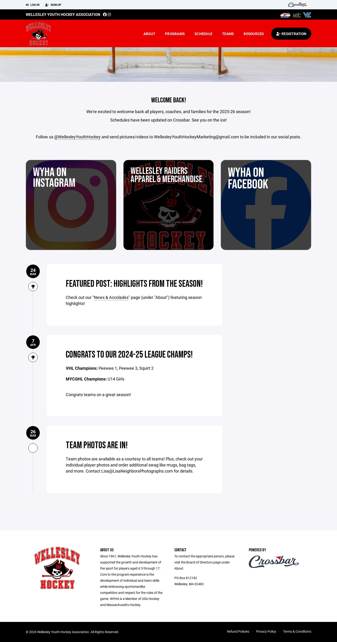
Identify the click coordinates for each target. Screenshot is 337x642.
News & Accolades (111, 297)
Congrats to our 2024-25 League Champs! (129, 354)
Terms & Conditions (297, 631)
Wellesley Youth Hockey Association (63, 14)
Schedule (203, 33)
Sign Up (53, 5)
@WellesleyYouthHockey (77, 137)
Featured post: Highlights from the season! (134, 284)
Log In (32, 5)
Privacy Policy (266, 631)
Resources (254, 33)
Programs (175, 33)
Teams (228, 33)
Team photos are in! (97, 445)
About (149, 33)
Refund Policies (238, 631)
